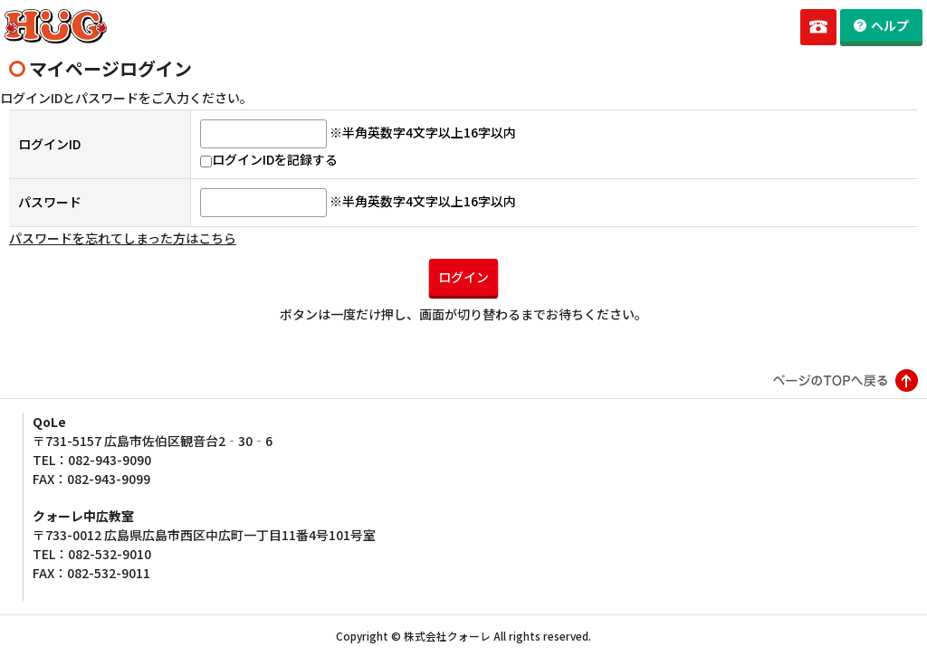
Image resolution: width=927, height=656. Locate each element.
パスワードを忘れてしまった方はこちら (122, 238)
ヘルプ (890, 25)
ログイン (463, 277)
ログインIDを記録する (269, 159)
